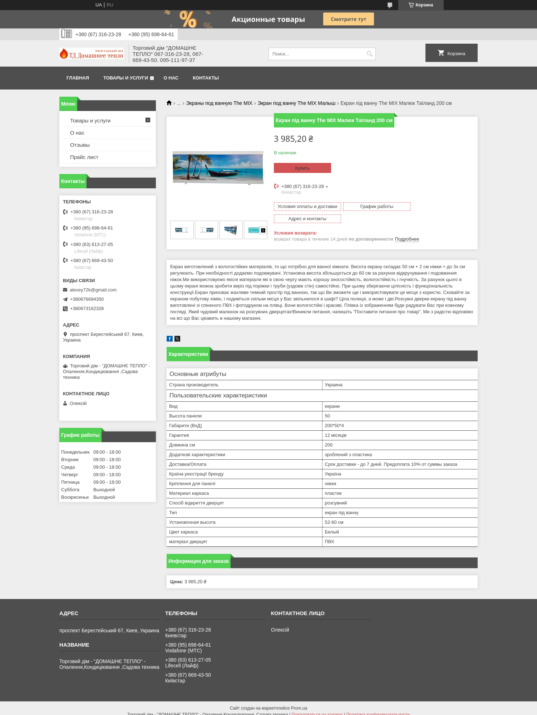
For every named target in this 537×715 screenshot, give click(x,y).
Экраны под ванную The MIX (219, 103)
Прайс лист (84, 157)
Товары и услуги (125, 78)
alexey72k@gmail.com (93, 290)
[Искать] (369, 54)
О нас (171, 78)
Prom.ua (299, 701)
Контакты (206, 78)
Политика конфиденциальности (378, 708)
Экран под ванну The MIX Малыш (296, 103)
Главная (77, 78)
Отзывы (80, 145)
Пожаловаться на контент (317, 708)
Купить (302, 168)
